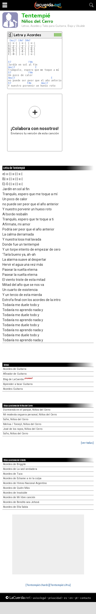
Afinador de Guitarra (15, 373)
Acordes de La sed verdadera (20, 469)
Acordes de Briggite (14, 464)
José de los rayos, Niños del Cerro (22, 429)
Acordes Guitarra (13, 388)
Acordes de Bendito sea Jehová (21, 502)
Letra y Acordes (27, 35)
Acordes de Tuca (13, 473)
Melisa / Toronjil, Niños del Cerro (22, 424)
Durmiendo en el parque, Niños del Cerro (26, 409)
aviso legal (39, 597)
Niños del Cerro (37, 21)
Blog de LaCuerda (18, 379)
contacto (85, 597)
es (65, 597)
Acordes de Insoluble (15, 492)
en (71, 597)
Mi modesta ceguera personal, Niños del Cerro (30, 414)
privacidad (55, 597)
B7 (9, 62)
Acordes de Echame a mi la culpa (22, 478)
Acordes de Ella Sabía (15, 506)
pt (76, 597)
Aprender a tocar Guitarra (18, 384)
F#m (30, 62)
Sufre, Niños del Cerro (15, 419)
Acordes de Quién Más (16, 488)
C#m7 (20, 40)
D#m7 (27, 40)
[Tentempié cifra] (60, 584)
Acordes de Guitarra (14, 369)
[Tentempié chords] (37, 584)
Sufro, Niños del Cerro (15, 433)
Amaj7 (11, 67)
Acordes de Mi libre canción (19, 497)
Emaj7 (13, 40)
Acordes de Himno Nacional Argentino (25, 483)
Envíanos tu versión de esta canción (35, 120)
